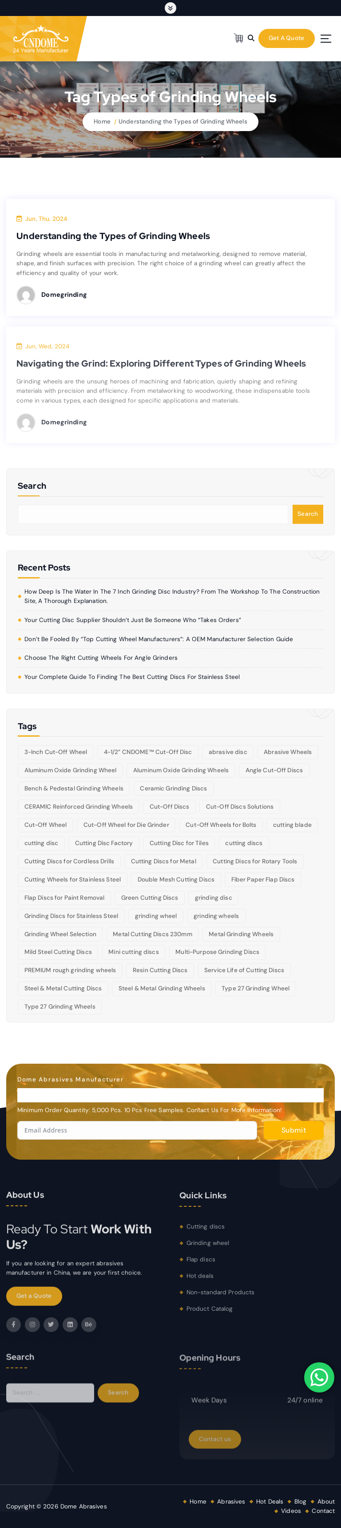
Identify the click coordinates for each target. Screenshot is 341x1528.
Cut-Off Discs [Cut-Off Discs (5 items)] (170, 806)
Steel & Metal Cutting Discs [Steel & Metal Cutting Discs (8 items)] (63, 988)
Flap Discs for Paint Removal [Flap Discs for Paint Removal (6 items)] (64, 898)
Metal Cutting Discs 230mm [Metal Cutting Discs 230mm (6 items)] (152, 934)
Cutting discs (205, 1232)
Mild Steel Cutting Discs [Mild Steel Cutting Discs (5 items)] (58, 952)
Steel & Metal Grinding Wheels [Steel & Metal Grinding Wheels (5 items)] (162, 988)
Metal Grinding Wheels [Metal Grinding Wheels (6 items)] (241, 934)
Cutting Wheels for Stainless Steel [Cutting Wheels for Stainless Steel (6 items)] (72, 879)
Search (307, 514)
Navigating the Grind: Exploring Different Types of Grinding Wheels (161, 369)
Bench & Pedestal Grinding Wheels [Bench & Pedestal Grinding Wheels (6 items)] (73, 788)
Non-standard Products (220, 1297)
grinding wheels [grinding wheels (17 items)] (216, 916)
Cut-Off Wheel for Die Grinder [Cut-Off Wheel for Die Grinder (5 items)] (126, 825)
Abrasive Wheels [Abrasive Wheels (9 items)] (288, 752)
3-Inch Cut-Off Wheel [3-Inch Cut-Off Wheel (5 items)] (55, 752)
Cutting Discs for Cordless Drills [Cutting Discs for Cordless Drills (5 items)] (69, 861)
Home (102, 121)
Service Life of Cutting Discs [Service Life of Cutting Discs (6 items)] (244, 970)
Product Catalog (209, 1314)
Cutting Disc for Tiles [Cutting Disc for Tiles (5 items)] (179, 843)
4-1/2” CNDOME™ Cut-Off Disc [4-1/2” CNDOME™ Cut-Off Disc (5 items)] (148, 752)
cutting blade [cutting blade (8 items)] (292, 825)
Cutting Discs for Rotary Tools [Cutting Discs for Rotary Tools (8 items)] (255, 861)
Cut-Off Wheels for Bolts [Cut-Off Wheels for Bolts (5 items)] (221, 825)
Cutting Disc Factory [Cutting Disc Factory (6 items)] (104, 843)
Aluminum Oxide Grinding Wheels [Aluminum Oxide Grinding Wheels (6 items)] (181, 770)
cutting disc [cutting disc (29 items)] (41, 843)
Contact (323, 1511)
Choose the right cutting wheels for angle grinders (101, 658)
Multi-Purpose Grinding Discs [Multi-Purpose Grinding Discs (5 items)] (217, 952)
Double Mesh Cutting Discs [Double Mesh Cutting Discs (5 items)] (176, 879)
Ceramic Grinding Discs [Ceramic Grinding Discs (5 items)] (173, 788)
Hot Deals (269, 1501)
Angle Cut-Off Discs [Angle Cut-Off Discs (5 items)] (274, 770)
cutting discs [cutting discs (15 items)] (243, 843)
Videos (291, 1511)
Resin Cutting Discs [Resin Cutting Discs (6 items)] (160, 970)
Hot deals (200, 1281)
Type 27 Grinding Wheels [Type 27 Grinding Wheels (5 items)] (59, 1006)
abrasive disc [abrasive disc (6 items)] (228, 752)
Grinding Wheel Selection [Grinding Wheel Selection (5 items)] (60, 934)
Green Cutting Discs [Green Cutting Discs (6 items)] (149, 898)
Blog (300, 1501)
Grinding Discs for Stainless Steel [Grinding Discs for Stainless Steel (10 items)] (71, 916)
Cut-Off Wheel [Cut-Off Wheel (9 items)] (45, 825)
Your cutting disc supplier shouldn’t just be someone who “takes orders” (132, 620)
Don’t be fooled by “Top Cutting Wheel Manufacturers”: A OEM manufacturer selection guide (158, 639)
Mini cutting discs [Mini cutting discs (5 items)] (133, 952)
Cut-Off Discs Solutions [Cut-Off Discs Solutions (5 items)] (240, 806)
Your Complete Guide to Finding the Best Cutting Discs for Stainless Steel (132, 677)
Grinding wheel (208, 1249)
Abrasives (231, 1501)
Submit (294, 1130)
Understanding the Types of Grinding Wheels (183, 121)
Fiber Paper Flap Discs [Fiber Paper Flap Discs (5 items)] (263, 879)
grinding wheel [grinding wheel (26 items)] (156, 916)
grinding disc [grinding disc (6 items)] (213, 898)
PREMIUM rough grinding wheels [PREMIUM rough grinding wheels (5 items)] (70, 970)
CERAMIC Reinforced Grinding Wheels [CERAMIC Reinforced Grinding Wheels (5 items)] (78, 806)
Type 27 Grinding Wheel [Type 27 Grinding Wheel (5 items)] (255, 988)
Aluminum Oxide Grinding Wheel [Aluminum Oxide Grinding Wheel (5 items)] (70, 770)
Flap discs (200, 1265)
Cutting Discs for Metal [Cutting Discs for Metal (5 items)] (163, 861)
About (326, 1501)
